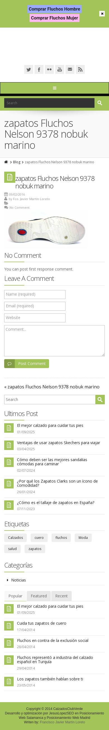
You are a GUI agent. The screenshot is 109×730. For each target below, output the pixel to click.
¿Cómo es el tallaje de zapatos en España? (55, 502)
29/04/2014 (26, 668)
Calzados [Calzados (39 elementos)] (15, 537)
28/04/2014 (26, 646)
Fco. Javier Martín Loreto (31, 199)
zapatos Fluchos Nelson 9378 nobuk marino (55, 182)
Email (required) (20, 305)
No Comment (19, 207)
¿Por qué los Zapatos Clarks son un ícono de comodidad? (57, 483)
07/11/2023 (26, 509)
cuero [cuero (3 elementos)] (39, 537)
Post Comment (25, 363)
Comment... (16, 329)
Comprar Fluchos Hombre (54, 9)
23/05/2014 (26, 685)
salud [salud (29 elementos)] (12, 548)
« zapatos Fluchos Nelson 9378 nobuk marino (52, 387)
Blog (16, 162)
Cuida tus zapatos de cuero (41, 623)
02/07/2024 (26, 470)
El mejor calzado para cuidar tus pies (50, 425)
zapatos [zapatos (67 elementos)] (34, 548)
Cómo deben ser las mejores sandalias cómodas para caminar (52, 461)
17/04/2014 (26, 629)
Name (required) (20, 294)
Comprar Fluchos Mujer (54, 18)
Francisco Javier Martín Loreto (62, 722)
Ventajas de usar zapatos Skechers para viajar (58, 442)
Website (13, 317)
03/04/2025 (26, 449)
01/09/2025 (26, 432)
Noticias (18, 580)
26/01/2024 (26, 492)
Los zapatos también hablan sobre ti (50, 679)
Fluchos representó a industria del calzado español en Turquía (55, 659)
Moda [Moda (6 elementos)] (83, 537)
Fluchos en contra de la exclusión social (52, 640)
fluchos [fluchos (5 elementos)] (61, 537)
